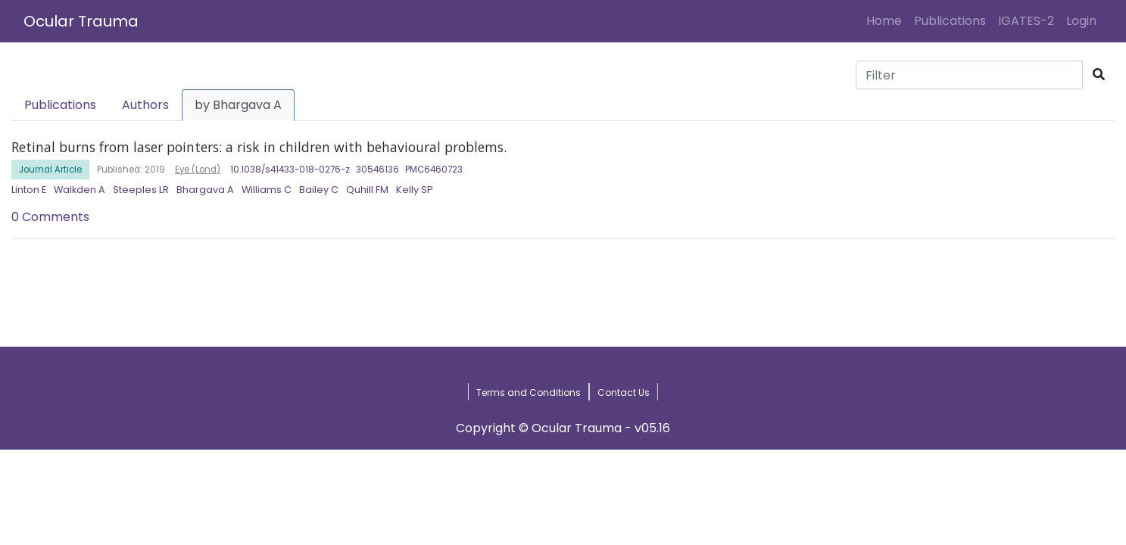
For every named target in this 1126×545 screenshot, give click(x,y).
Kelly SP (414, 189)
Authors (145, 105)
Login (1084, 20)
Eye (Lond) (197, 170)
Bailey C (318, 189)
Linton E (28, 189)
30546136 (377, 170)
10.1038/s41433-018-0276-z (290, 170)
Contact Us (623, 392)
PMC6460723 (434, 170)
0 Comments (50, 217)
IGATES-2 (1026, 21)
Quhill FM (367, 189)
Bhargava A (205, 189)
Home (887, 20)
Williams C (267, 189)
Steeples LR (141, 189)
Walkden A (79, 189)
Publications (950, 21)
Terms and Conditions (528, 392)
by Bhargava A (238, 105)
